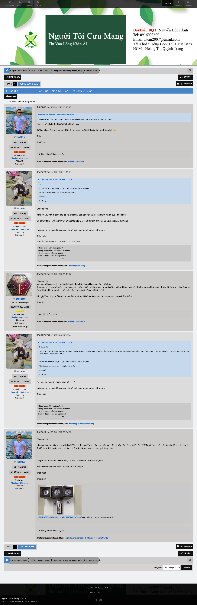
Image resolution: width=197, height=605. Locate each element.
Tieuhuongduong (92, 538)
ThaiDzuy (20, 137)
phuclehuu (80, 161)
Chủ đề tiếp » (185, 77)
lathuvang (72, 538)
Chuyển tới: (158, 568)
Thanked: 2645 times (19, 317)
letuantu (74, 71)
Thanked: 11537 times (20, 229)
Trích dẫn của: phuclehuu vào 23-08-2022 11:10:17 (56, 115)
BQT (79, 71)
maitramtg (80, 265)
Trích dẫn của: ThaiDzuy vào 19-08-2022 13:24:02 (55, 179)
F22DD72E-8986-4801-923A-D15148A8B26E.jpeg (59, 517)
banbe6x (71, 161)
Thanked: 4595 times (19, 158)
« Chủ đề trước (13, 77)
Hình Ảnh (11, 96)
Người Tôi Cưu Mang (10, 599)
